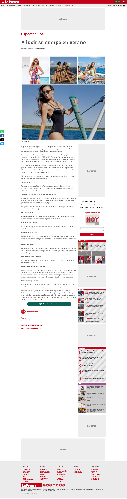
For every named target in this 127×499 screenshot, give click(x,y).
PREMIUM (60, 466)
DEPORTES (43, 469)
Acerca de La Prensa (49, 489)
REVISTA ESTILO (96, 474)
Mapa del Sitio (99, 489)
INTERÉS (42, 466)
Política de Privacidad (63, 489)
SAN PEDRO (26, 471)
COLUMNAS (77, 471)
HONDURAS (26, 469)
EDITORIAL (77, 469)
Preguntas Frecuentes (49, 490)
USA (24, 478)
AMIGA (42, 474)
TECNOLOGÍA (44, 478)
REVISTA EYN (95, 478)
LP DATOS (60, 476)
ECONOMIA (26, 473)
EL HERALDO (94, 471)
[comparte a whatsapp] (2, 131)
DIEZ (92, 473)
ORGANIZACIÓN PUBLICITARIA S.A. (31, 493)
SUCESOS (26, 474)
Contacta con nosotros (78, 489)
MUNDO (25, 476)
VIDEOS (59, 478)
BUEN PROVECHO (96, 476)
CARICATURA (78, 473)
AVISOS (59, 481)
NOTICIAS (26, 466)
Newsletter (89, 489)
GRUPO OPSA (95, 466)
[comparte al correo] (2, 143)
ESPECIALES (60, 473)
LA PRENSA (94, 469)
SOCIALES (43, 476)
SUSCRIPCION (95, 480)
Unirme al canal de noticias (50, 304)
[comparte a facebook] (2, 135)
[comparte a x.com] (2, 139)
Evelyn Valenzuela (40, 48)
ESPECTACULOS (45, 471)
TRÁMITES (60, 480)
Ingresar (117, 1)
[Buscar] (124, 5)
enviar (92, 234)
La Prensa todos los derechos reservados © (31, 490)
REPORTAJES (61, 474)
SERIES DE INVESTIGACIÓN (62, 470)
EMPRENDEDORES (45, 473)
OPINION (76, 466)
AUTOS (42, 480)
